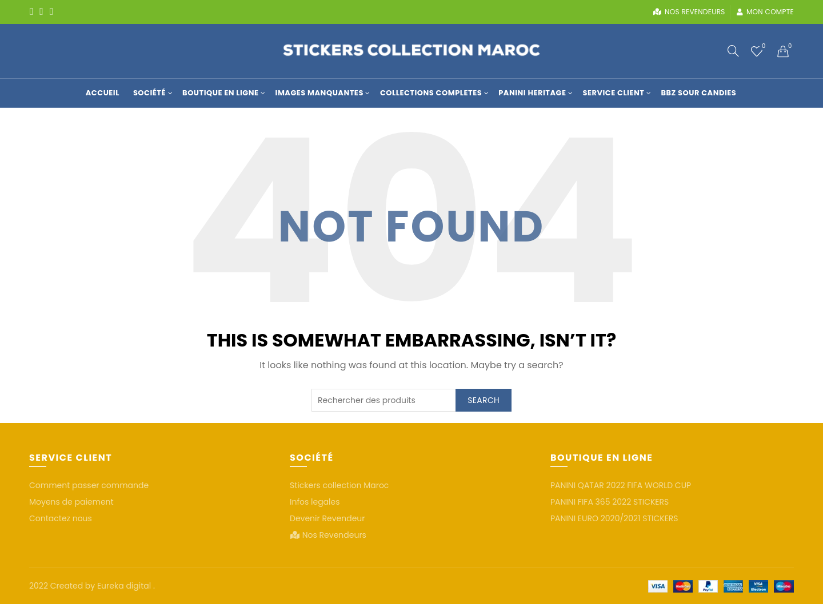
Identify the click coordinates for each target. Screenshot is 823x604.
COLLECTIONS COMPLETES (431, 92)
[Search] (733, 50)
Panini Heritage (532, 92)
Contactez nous (60, 518)
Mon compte (765, 12)
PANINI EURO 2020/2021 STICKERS (614, 518)
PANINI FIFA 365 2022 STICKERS (609, 502)
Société (149, 92)
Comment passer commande (89, 485)
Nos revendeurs (689, 12)
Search (484, 400)
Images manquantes (319, 92)
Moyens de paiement (71, 502)
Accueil (102, 92)
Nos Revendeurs (334, 535)
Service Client (613, 92)
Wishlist (763, 46)
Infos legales (315, 502)
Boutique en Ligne (220, 92)
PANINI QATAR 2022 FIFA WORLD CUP (620, 485)
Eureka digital (125, 585)
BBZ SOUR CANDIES (698, 92)
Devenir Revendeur (327, 518)
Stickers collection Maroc (339, 485)
